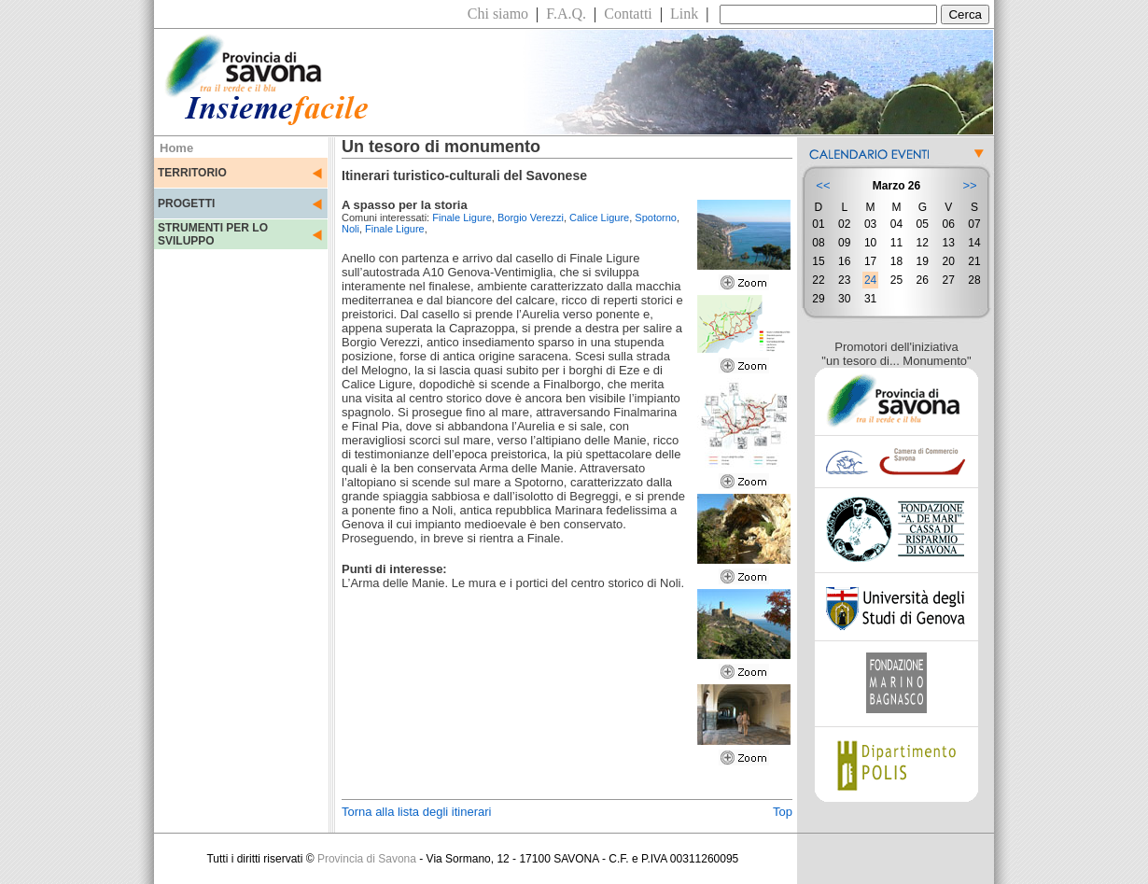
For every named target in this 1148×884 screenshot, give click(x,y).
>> (969, 185)
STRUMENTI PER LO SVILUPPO (213, 234)
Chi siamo (498, 13)
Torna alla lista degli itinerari (416, 812)
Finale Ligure (462, 217)
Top (782, 812)
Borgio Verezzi (530, 217)
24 (870, 280)
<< (823, 185)
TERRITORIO (192, 172)
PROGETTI (186, 203)
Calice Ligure (599, 217)
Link (684, 13)
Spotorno (656, 217)
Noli (350, 228)
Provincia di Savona (366, 858)
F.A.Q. (566, 13)
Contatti (628, 13)
